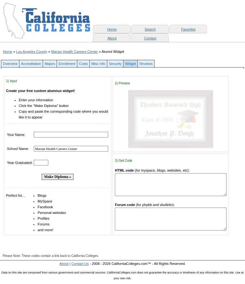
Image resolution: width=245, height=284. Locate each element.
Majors (50, 64)
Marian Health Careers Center (74, 51)
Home (7, 51)
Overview (10, 64)
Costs (83, 64)
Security (115, 64)
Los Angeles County (31, 51)
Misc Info (98, 64)
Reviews (146, 64)
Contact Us (79, 264)
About (112, 38)
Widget (130, 64)
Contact (150, 38)
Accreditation (31, 64)
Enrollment (67, 64)
